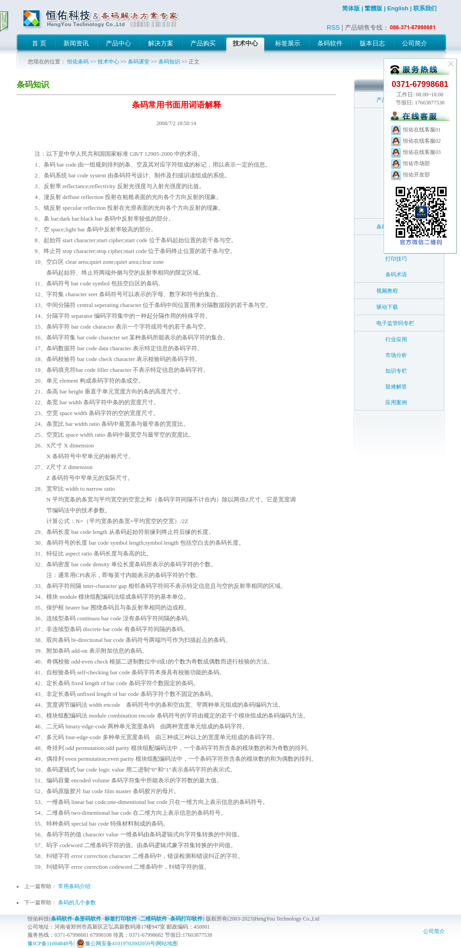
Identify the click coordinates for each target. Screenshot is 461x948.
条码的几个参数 (77, 902)
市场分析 (396, 355)
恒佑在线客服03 (415, 152)
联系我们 (425, 8)
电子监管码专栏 (395, 323)
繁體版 (373, 8)
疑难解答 (396, 387)
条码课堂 (138, 62)
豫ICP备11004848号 (50, 943)
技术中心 (108, 62)
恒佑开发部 (410, 175)
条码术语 (396, 274)
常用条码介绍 (74, 886)
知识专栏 (396, 371)
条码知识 (169, 62)
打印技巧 (396, 259)
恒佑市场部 (410, 163)
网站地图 (167, 943)
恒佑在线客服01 (415, 129)
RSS (333, 27)
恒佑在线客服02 (415, 141)
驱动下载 (387, 307)
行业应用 (396, 339)
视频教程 (387, 291)
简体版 (351, 8)
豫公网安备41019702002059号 (115, 943)
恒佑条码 (78, 62)
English (397, 8)
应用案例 (396, 402)
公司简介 (434, 931)
